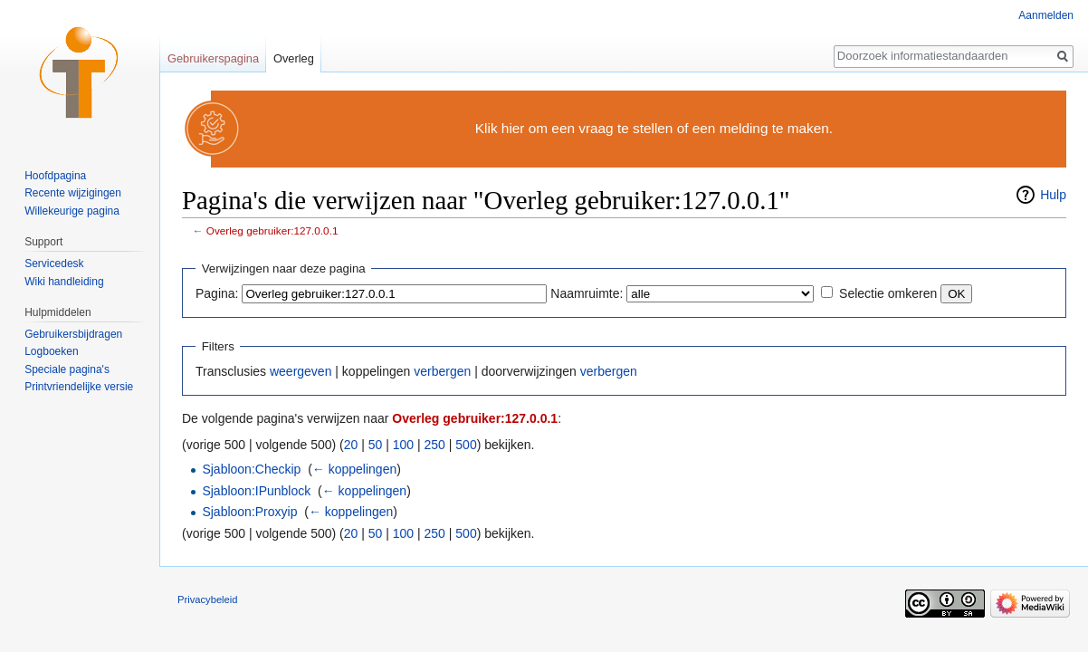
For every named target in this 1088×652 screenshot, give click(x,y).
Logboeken (51, 351)
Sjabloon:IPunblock (256, 491)
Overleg (293, 58)
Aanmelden (1046, 15)
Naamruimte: (586, 293)
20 (351, 444)
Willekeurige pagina (71, 211)
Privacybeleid (207, 599)
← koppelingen (354, 469)
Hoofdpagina (55, 175)
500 (465, 444)
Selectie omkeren (888, 293)
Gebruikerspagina (213, 58)
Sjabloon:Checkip (251, 469)
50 (375, 444)
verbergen (442, 371)
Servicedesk (53, 263)
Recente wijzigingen (72, 193)
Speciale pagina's (67, 369)
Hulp (1053, 194)
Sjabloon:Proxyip (249, 511)
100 (403, 444)
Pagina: (217, 293)
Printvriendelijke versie (78, 386)
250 (435, 444)
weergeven (301, 371)
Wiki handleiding (63, 281)
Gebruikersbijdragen (73, 334)
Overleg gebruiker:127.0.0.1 (272, 230)
